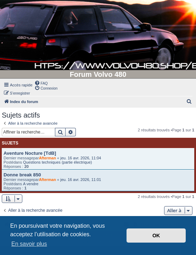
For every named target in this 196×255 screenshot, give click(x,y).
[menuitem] (41, 82)
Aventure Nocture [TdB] (30, 153)
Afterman (47, 158)
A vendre (30, 184)
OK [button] (156, 235)
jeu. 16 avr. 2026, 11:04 (80, 158)
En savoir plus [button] (29, 244)
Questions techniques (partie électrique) (57, 162)
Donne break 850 (22, 174)
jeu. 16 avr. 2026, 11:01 (80, 179)
